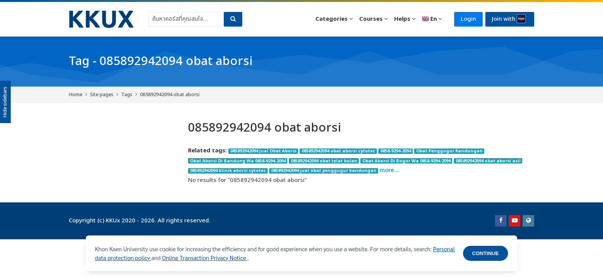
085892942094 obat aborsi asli (488, 161)
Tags (126, 94)
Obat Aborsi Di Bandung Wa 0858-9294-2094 (238, 161)
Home (75, 94)
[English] (432, 19)
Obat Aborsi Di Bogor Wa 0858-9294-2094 (406, 161)
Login (468, 19)
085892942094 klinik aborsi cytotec (228, 171)
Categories (331, 19)
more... (389, 170)
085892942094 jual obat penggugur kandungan (323, 171)
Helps (402, 19)
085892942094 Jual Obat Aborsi (263, 151)
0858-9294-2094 (395, 151)
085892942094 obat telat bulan (324, 161)
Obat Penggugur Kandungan (449, 151)
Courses (371, 19)
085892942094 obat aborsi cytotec (338, 151)
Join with (509, 18)
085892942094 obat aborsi (170, 94)
